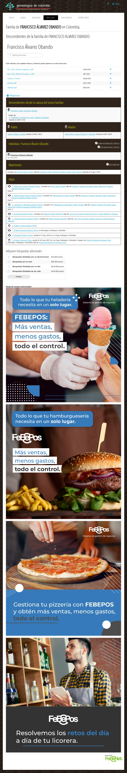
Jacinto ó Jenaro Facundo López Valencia (88, 186)
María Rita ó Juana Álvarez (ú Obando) (80, 134)
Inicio (11, 17)
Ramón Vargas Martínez (53, 214)
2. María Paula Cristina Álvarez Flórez (27, 196)
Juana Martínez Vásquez (108, 214)
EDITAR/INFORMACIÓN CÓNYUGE (107, 143)
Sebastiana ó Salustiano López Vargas (69, 205)
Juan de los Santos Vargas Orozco (83, 214)
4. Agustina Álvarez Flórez (22, 214)
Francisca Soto (60, 243)
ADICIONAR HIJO (113, 164)
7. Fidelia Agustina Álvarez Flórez (25, 230)
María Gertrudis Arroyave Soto (99, 240)
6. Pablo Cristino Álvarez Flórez (24, 226)
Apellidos (51, 17)
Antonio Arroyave (46, 243)
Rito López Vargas (58, 186)
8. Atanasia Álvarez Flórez (22, 235)
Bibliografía (66, 17)
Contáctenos (83, 17)
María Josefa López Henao (71, 172)
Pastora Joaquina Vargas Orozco (24, 198)
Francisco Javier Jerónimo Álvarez (24, 111)
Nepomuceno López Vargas (64, 196)
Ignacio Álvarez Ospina (16, 134)
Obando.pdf (12, 88)
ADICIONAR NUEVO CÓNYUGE (109, 147)
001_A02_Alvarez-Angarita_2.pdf (20, 69)
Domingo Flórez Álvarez (49, 172)
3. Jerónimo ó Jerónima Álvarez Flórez (27, 205)
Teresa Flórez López (25, 172)
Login (117, 4)
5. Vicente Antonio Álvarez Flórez (25, 219)
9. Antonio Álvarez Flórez (22, 240)
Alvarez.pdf (11, 83)
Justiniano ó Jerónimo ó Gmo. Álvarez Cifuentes (30, 118)
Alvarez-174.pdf (13, 79)
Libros (23, 17)
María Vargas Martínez (58, 219)
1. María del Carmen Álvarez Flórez (26, 186)
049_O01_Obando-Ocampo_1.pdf (20, 74)
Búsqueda (36, 17)
